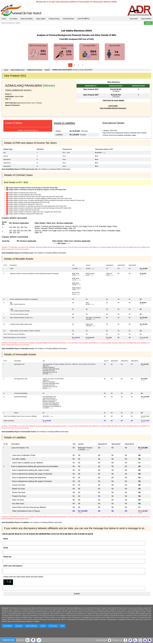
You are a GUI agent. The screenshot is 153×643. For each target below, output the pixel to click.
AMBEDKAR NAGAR (34, 70)
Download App (101, 640)
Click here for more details (113, 100)
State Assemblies (27, 19)
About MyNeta (146, 19)
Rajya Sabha (40, 19)
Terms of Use (53, 626)
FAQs (62, 626)
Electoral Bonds (68, 19)
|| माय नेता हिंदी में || (83, 19)
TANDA (47, 70)
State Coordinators (31, 626)
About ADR (134, 19)
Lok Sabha (13, 19)
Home (4, 19)
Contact (43, 626)
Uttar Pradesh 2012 (18, 70)
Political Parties (54, 19)
